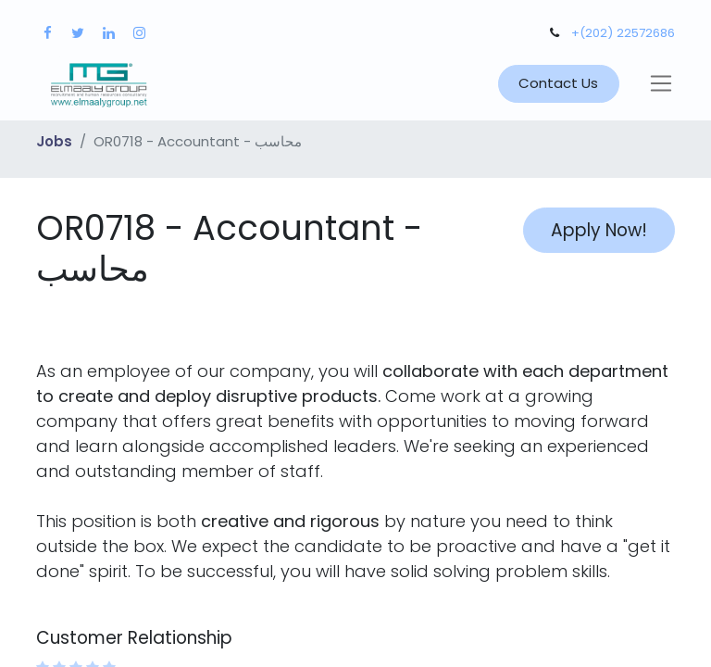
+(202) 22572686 (623, 33)
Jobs (54, 141)
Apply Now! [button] (599, 230)
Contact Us (558, 83)
